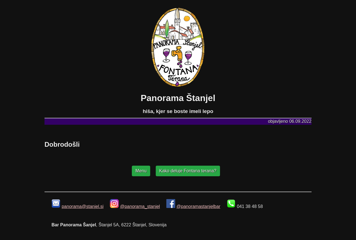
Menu (141, 170)
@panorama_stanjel (140, 206)
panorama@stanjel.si (83, 206)
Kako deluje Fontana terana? (187, 170)
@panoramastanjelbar (199, 206)
